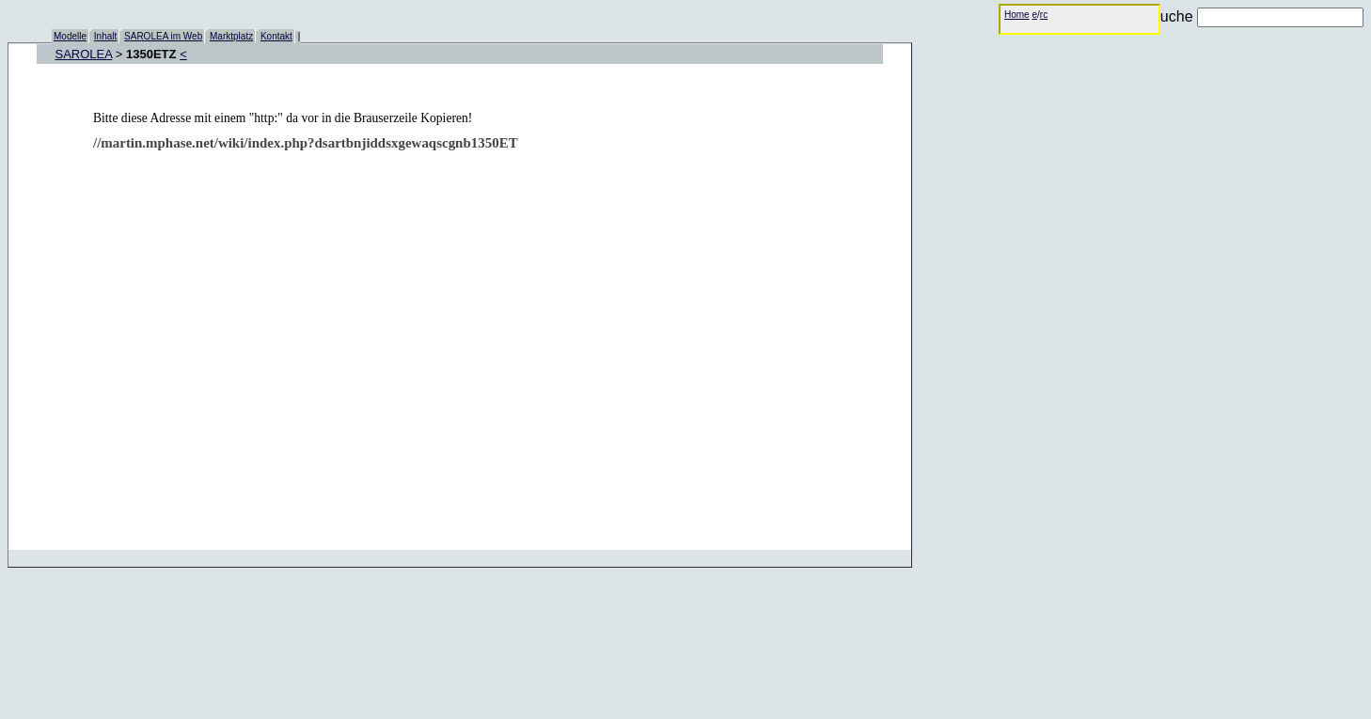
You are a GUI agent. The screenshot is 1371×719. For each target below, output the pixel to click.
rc (1044, 14)
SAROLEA (84, 54)
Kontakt (276, 36)
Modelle (70, 36)
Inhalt (105, 36)
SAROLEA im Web (163, 36)
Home (1017, 14)
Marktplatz (231, 36)
